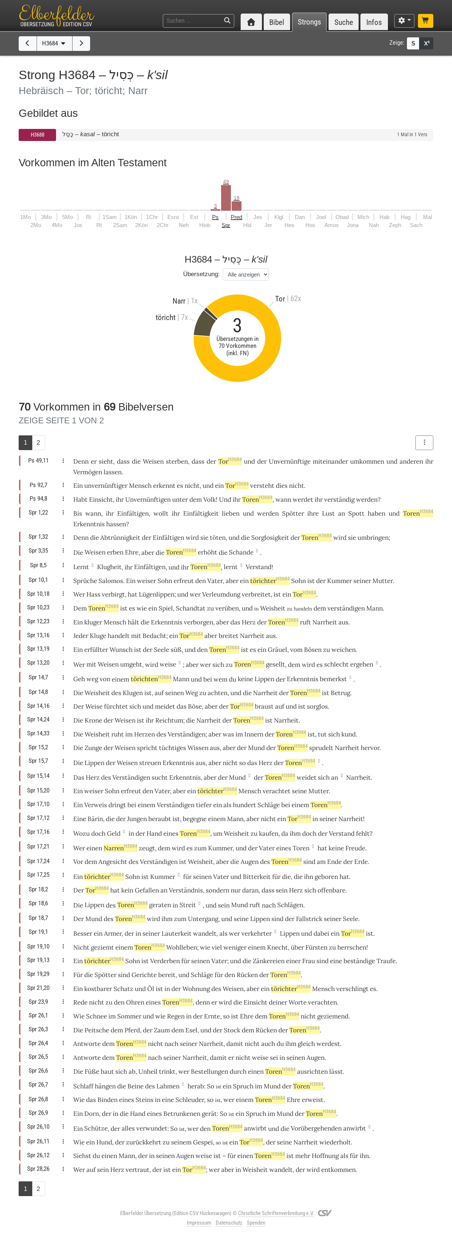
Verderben (165, 961)
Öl (150, 989)
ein (217, 805)
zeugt (147, 848)
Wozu (81, 833)
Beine (135, 1086)
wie (205, 947)
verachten (322, 1002)
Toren (257, 499)
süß (176, 650)
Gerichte (144, 975)
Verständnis (186, 890)
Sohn (165, 581)
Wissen (198, 748)
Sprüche (85, 581)
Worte (298, 1002)
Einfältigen (133, 513)
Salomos (111, 581)
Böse (195, 706)
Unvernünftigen (148, 499)
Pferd (132, 1030)
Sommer (129, 1016)
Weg (191, 693)
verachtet (276, 791)
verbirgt (113, 594)
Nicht (81, 947)
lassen (113, 472)
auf (279, 706)
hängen (105, 1086)
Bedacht (154, 636)
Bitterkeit (257, 877)
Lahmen (167, 1086)
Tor (230, 461)
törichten (151, 679)
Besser (82, 933)
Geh (79, 679)
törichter (270, 581)
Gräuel (277, 650)
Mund (256, 748)
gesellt (275, 664)
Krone (93, 720)
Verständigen (186, 734)
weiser (146, 581)
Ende (334, 862)
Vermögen (87, 472)
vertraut (137, 1170)
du (280, 1044)
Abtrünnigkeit (120, 538)
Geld (114, 833)
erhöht (207, 552)
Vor (78, 862)
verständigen (346, 608)
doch (98, 833)
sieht (106, 461)
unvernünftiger (105, 486)
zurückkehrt (143, 1142)
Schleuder (189, 1100)
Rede (80, 1002)
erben (115, 552)
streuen (150, 763)
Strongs (309, 22)
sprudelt (321, 748)
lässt (336, 1072)
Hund (104, 1142)
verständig (339, 499)
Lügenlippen (156, 594)
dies (282, 486)
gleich (306, 1044)
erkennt (164, 486)
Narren (120, 848)
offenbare (331, 890)
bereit (166, 975)
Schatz (123, 989)
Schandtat (190, 608)
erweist (312, 1100)
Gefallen (147, 890)
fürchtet (116, 706)
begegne (195, 819)
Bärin (95, 819)
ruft (305, 622)
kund (348, 734)
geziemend (332, 1016)
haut (107, 1072)
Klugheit (109, 567)
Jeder (80, 636)
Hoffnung (325, 1156)
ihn (364, 1156)
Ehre (131, 552)
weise (168, 664)
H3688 (37, 134)
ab (132, 1072)
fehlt (363, 833)
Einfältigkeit (201, 513)
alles (128, 1128)
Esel (191, 1030)
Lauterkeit (177, 933)
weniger (235, 947)
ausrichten (312, 1072)
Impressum (199, 1222)
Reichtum (169, 720)
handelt (119, 636)
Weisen (153, 461)
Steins (144, 1100)
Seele (161, 650)
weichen (343, 650)
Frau (308, 961)
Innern (253, 734)
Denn (81, 461)
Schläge (269, 805)
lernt (231, 567)
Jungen (137, 819)
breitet (228, 636)
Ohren (135, 1002)
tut (322, 734)
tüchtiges (172, 748)
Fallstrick (309, 919)
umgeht (131, 664)
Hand (154, 833)
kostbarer (98, 989)
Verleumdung (221, 594)
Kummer (339, 581)
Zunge (93, 748)
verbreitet (256, 594)
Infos (374, 22)
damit (234, 1044)
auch (268, 1044)
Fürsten (316, 947)
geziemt (102, 947)
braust (264, 706)
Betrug (340, 693)
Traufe (386, 961)
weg (92, 679)
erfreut (184, 581)
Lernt (81, 567)
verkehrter (256, 933)
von (105, 679)
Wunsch (121, 650)
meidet (165, 706)
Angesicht (113, 862)
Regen (176, 1016)
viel (217, 947)
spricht (147, 748)
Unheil (148, 1072)
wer (234, 933)
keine (245, 679)
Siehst (82, 1156)
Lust (328, 513)
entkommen (338, 1170)
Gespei (203, 1142)
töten (218, 538)
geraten (160, 905)
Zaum (162, 1030)
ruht (117, 734)
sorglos (317, 706)
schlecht (336, 664)
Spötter (293, 513)
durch (238, 1072)
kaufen (268, 833)
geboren (326, 877)
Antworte (87, 1044)
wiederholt (335, 1142)
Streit (187, 905)
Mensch (140, 486)
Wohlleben (181, 947)
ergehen (361, 664)
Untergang (203, 919)
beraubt (159, 819)
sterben (177, 461)
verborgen (198, 622)
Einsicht (101, 499)
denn (203, 1002)
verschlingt (352, 989)
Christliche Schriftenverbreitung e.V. (276, 1213)
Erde (361, 862)
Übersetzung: (201, 274)
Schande (241, 552)
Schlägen (290, 905)
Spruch (243, 1086)
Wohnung (196, 989)
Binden (107, 1100)
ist (137, 650)
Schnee (96, 1016)
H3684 (54, 43)
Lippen (264, 679)
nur (236, 890)
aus (343, 622)
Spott (356, 513)
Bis (77, 513)
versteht (262, 486)
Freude (355, 848)
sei (274, 1058)
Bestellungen (209, 1072)
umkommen (367, 461)
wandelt (204, 933)
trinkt (167, 1072)
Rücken (247, 975)
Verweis (95, 805)
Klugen (133, 693)
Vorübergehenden (316, 1128)
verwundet (151, 1128)
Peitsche (97, 1030)
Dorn (91, 1114)
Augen (250, 862)
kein (127, 890)
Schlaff (83, 1086)
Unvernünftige (290, 461)
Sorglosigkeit (270, 538)
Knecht (277, 947)
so (242, 763)
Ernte (212, 1016)
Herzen (144, 734)
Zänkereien (269, 961)
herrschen (351, 947)
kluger (93, 622)
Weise (94, 706)
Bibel (276, 22)
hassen (116, 524)
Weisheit (272, 608)
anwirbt (255, 1128)
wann (283, 499)
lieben (231, 513)
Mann (374, 608)
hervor (370, 748)
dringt (117, 805)
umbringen (373, 538)
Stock (232, 1030)
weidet (306, 777)
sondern (217, 890)
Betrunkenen (181, 1114)
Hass (93, 594)
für (354, 1156)
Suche (343, 22)
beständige (359, 961)
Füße (92, 1072)
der (121, 819)
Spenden (256, 1222)
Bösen (313, 650)
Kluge (98, 636)
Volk (209, 499)
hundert (244, 805)
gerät (209, 1114)
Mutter (383, 581)
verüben (227, 608)
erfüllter (96, 650)
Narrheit (324, 622)
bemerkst (333, 679)
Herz (249, 622)
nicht (192, 486)
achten (217, 693)
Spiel (166, 608)
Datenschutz (229, 1222)
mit (91, 664)
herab (196, 1086)
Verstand (258, 567)
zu (166, 1142)
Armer (113, 933)
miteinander (330, 461)
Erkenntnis (89, 524)
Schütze (96, 1128)
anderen (411, 461)
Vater (215, 581)
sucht (160, 777)
